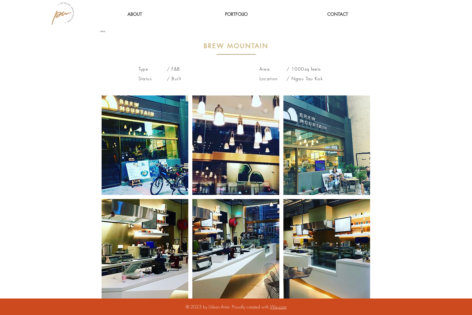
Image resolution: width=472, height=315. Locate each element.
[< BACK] (119, 31)
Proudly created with (251, 307)
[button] (236, 14)
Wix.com (278, 307)
